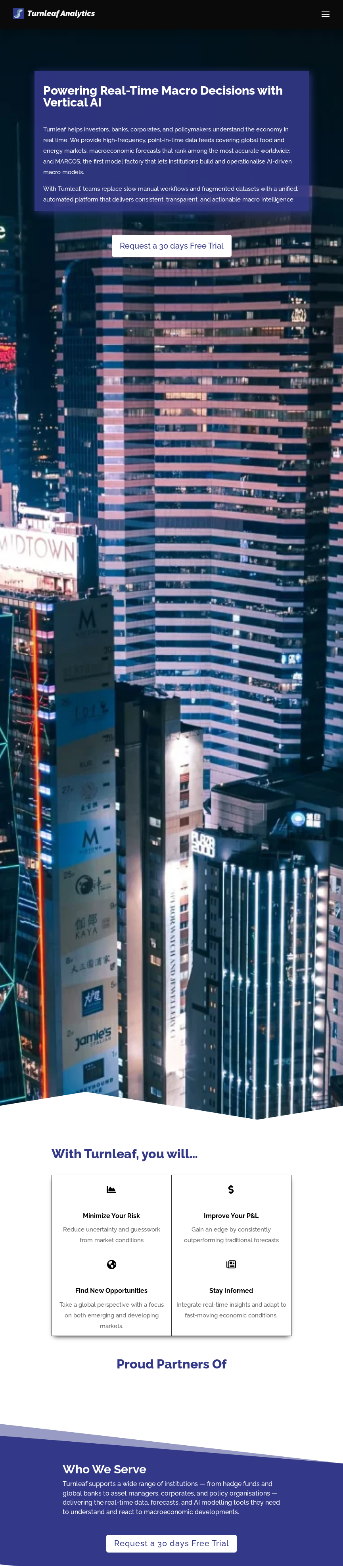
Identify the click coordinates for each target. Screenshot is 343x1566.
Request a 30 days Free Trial (172, 246)
